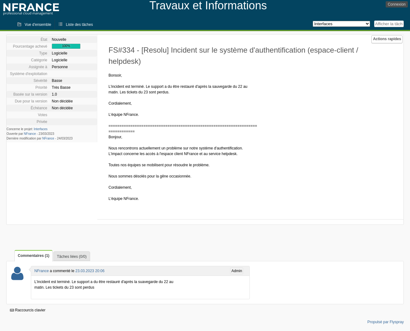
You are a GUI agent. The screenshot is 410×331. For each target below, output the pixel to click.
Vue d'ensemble (38, 24)
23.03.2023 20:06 (89, 271)
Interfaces (40, 129)
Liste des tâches (79, 24)
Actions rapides (387, 39)
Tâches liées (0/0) (71, 256)
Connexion (397, 4)
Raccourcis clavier (28, 310)
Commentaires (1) (33, 255)
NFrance (30, 133)
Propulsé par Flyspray (385, 322)
